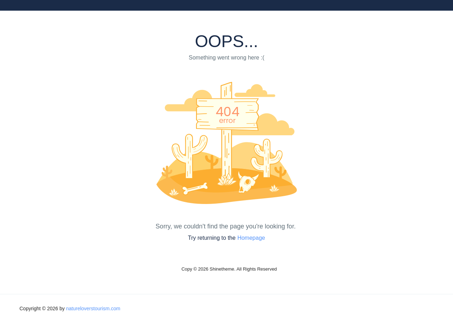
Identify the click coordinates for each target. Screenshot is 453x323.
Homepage (251, 238)
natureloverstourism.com (93, 308)
